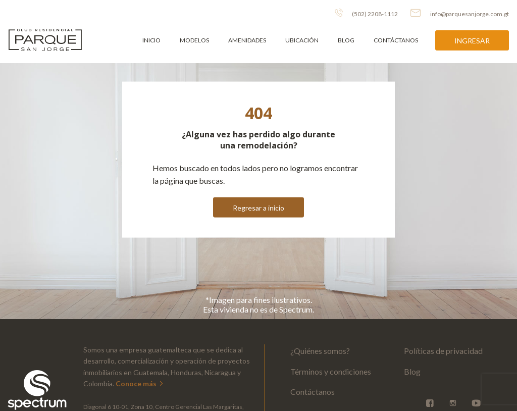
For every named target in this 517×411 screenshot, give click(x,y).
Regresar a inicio (258, 207)
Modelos (194, 40)
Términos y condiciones (330, 371)
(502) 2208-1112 (366, 13)
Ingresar (472, 40)
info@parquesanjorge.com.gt (459, 13)
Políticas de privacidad (443, 350)
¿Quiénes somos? (320, 350)
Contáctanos (396, 40)
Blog (346, 40)
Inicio (151, 40)
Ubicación (302, 40)
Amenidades (247, 40)
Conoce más (140, 383)
